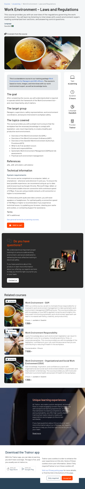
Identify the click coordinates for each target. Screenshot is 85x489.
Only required (53, 478)
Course (7, 4)
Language (7, 24)
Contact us (13, 280)
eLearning (16, 4)
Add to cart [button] (15, 225)
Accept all (67, 478)
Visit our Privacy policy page (52, 470)
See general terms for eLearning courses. (23, 219)
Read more (37, 433)
